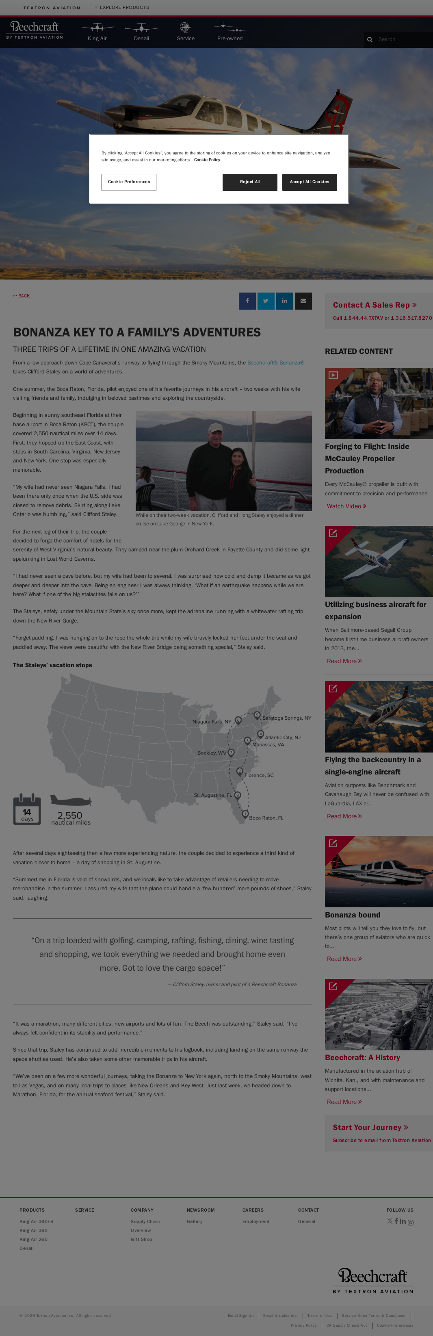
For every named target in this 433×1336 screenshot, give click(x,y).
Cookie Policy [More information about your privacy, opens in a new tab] (207, 160)
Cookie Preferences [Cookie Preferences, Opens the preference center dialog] (129, 182)
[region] (219, 169)
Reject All (250, 182)
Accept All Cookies (309, 182)
